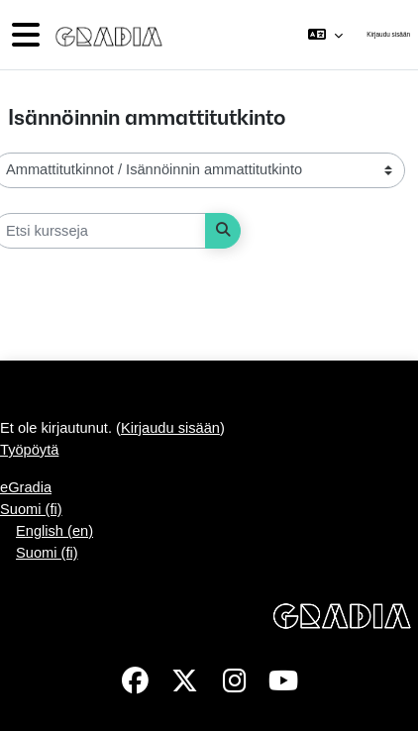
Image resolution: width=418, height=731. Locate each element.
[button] (325, 34)
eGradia (26, 487)
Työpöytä (29, 450)
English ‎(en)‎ (54, 531)
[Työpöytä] (105, 35)
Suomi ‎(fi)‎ (31, 509)
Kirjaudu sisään (388, 34)
